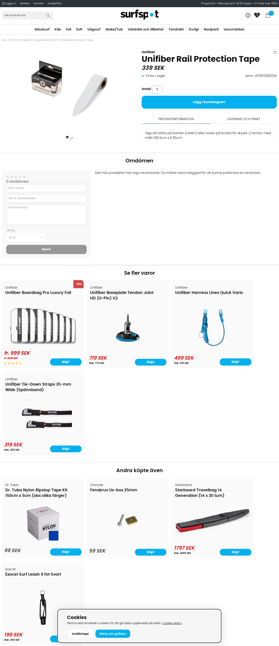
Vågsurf (94, 29)
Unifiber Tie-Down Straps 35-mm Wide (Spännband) (239, 298)
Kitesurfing (150, 505)
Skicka (267, 531)
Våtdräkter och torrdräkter (163, 530)
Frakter (9, 517)
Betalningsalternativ (20, 511)
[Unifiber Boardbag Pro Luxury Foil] (35, 342)
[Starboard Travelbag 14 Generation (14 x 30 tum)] (174, 441)
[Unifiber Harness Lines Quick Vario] (174, 345)
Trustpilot (217, 601)
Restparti (211, 29)
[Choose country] (248, 15)
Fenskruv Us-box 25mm (98, 401)
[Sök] (27, 15)
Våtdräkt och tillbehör (146, 29)
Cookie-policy (172, 623)
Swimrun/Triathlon (156, 536)
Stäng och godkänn (113, 633)
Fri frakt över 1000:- (266, 3)
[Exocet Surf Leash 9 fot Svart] (243, 453)
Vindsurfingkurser (18, 560)
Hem (5, 40)
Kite (58, 29)
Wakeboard (151, 517)
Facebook (218, 580)
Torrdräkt (176, 29)
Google (216, 560)
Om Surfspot (14, 499)
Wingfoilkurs (14, 566)
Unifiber (148, 52)
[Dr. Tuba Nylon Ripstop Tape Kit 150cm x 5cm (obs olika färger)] (35, 453)
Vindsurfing (151, 499)
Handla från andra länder (25, 524)
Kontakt (39, 3)
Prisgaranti (208, 3)
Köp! (53, 359)
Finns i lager (155, 76)
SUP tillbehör (24, 40)
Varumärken (234, 29)
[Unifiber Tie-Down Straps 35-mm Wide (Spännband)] (244, 345)
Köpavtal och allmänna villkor (28, 505)
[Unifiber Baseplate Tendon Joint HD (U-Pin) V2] (105, 345)
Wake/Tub (114, 29)
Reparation (13, 548)
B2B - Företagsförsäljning (24, 536)
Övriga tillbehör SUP (45, 40)
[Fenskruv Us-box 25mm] (104, 454)
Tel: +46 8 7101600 (87, 603)
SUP (79, 29)
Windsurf (42, 29)
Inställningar (80, 633)
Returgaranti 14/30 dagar (235, 3)
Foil (68, 29)
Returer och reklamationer (25, 530)
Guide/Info (54, 3)
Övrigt (194, 29)
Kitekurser (12, 554)
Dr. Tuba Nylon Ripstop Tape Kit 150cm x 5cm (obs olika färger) (32, 406)
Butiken (25, 3)
